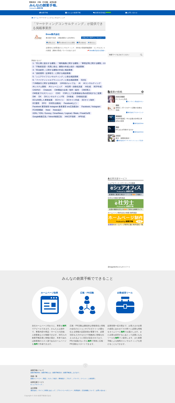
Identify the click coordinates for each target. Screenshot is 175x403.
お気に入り (51, 42)
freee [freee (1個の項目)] (48, 110)
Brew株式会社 (53, 34)
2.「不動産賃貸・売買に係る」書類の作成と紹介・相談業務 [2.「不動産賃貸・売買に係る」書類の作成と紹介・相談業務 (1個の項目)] (58, 67)
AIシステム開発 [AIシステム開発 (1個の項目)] (39, 87)
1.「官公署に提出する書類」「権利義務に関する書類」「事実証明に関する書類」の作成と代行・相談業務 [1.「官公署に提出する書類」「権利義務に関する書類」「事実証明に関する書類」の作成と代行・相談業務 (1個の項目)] (78, 63)
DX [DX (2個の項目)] (40, 97)
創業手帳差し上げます (71, 372)
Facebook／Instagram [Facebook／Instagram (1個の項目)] (90, 107)
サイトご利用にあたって (46, 390)
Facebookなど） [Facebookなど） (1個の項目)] (71, 103)
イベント (84, 378)
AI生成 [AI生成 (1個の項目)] (88, 87)
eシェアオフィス (36, 384)
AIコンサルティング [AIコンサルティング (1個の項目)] (91, 83)
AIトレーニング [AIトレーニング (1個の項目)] (55, 87)
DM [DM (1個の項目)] (34, 97)
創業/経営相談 (100, 13)
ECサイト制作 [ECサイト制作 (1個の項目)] (88, 100)
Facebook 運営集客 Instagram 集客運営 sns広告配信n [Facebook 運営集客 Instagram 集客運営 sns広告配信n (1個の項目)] (56, 107)
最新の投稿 (116, 91)
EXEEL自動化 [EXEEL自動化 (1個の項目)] (55, 103)
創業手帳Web (35, 372)
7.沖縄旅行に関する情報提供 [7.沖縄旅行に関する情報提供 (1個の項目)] (45, 83)
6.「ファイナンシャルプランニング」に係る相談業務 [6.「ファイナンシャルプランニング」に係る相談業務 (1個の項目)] (55, 80)
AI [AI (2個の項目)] (79, 83)
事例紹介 (62, 378)
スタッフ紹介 (52, 378)
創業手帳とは (46, 372)
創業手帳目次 (57, 372)
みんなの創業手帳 (74, 13)
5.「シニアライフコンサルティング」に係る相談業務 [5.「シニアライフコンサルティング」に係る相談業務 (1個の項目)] (55, 77)
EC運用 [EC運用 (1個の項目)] (36, 103)
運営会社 (34, 390)
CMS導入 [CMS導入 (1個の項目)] (86, 90)
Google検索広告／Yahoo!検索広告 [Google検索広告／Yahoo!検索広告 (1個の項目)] (47, 117)
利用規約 (77, 390)
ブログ (68, 378)
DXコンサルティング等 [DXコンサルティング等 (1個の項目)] (54, 97)
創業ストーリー (36, 378)
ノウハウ (76, 378)
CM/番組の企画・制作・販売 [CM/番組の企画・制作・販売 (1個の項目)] (67, 90)
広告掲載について (88, 390)
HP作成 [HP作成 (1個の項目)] (81, 117)
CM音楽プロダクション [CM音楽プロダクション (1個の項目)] (43, 93)
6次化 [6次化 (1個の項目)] (83, 80)
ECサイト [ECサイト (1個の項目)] (59, 100)
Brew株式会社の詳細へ (97, 50)
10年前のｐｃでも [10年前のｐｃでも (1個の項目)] (68, 83)
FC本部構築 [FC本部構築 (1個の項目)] (38, 110)
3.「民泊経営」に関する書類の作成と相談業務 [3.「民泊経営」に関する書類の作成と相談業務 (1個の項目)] (52, 70)
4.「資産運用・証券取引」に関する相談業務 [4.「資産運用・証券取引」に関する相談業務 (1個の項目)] (52, 73)
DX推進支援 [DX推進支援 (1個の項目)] (81, 97)
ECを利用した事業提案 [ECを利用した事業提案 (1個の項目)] (42, 100)
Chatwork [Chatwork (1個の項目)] (47, 90)
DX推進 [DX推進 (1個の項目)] (70, 97)
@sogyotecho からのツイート (119, 267)
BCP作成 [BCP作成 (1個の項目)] (98, 87)
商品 (44, 378)
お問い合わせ (132, 13)
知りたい (93, 42)
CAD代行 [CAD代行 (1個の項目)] (37, 90)
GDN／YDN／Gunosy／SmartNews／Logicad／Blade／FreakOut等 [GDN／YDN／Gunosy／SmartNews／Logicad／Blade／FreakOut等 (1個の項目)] (61, 113)
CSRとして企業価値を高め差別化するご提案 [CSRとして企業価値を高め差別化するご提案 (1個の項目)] (82, 93)
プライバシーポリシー (65, 390)
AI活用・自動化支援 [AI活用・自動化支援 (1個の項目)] (73, 87)
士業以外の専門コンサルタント (93, 38)
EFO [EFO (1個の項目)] (44, 103)
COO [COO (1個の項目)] (58, 93)
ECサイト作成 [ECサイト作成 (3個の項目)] (73, 100)
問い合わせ (82, 42)
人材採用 (91, 378)
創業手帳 (44, 13)
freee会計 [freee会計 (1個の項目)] (57, 110)
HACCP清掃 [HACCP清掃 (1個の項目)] (70, 117)
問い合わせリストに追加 (67, 42)
